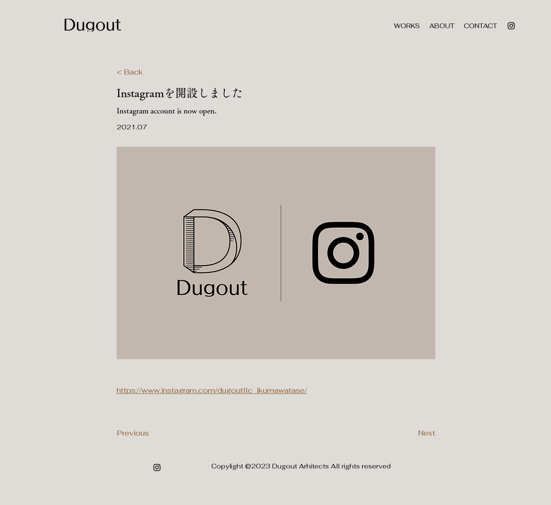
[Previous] (148, 433)
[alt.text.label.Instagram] (511, 25)
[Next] (411, 433)
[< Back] (148, 72)
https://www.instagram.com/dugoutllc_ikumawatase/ (212, 390)
